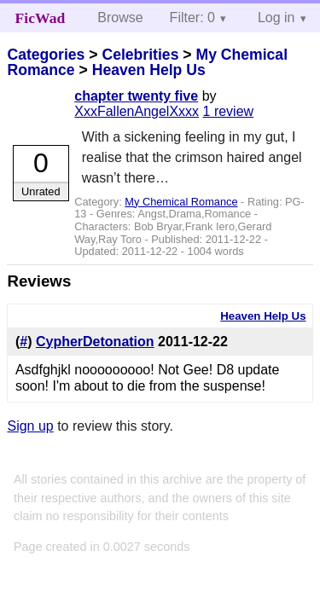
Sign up (30, 426)
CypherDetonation (95, 341)
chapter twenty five (136, 96)
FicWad (40, 17)
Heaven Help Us (149, 69)
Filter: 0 (192, 17)
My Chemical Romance (181, 201)
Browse (120, 17)
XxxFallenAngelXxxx (136, 111)
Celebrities (140, 54)
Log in (276, 17)
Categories (45, 54)
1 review (228, 111)
